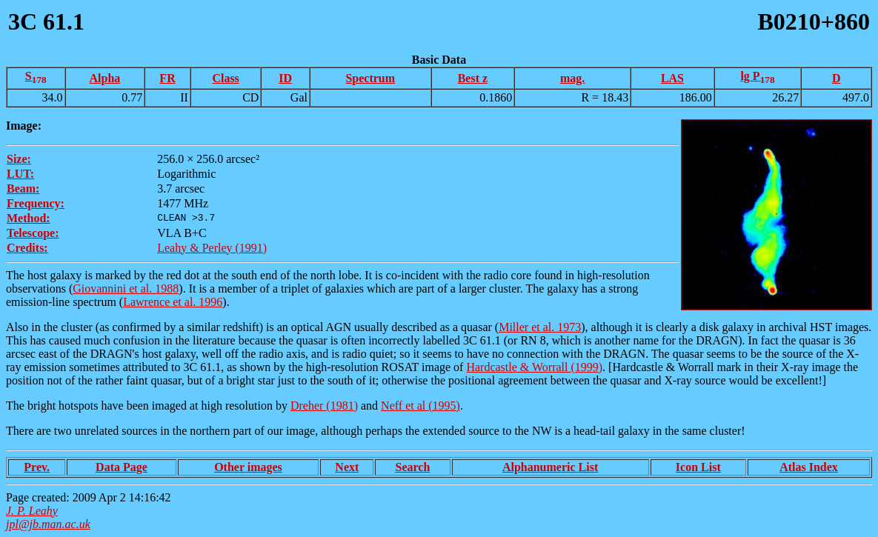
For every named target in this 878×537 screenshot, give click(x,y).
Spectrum (370, 78)
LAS (672, 78)
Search (412, 467)
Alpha (105, 78)
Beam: (23, 188)
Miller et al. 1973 (540, 327)
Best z (473, 78)
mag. (572, 78)
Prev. (37, 467)
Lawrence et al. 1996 (172, 302)
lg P (757, 76)
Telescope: (33, 233)
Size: (19, 159)
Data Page (121, 467)
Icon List (698, 467)
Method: (28, 218)
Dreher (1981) (324, 405)
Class (225, 78)
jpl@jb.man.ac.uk (48, 524)
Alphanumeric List (550, 467)
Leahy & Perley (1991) (212, 247)
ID (285, 78)
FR (167, 78)
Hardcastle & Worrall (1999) (534, 367)
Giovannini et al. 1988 (126, 288)
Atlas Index (808, 467)
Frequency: (35, 203)
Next (347, 467)
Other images (248, 467)
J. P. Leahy (32, 510)
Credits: (27, 247)
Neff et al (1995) (420, 405)
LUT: (20, 173)
